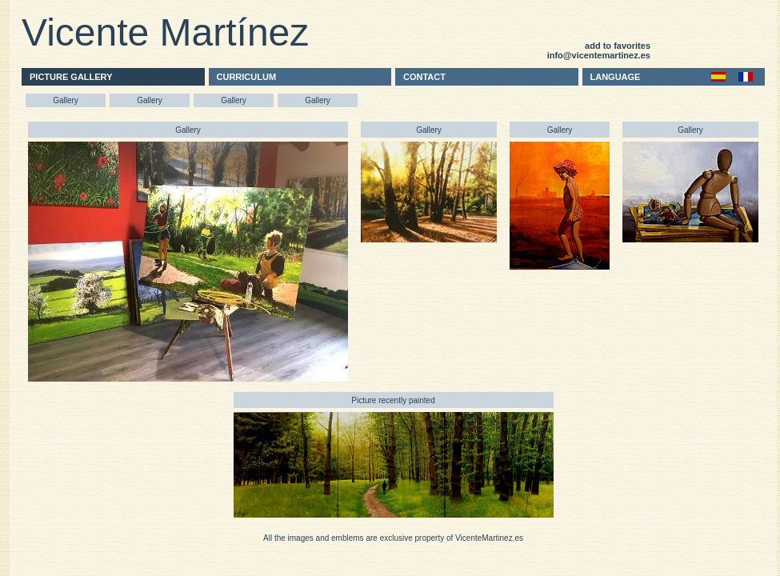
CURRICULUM (247, 77)
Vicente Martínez (165, 32)
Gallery (65, 100)
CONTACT (424, 77)
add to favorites (617, 45)
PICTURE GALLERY (71, 77)
